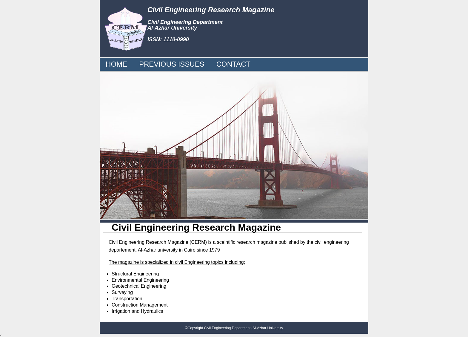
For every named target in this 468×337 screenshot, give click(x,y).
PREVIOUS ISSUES (171, 64)
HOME (116, 64)
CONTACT (233, 64)
